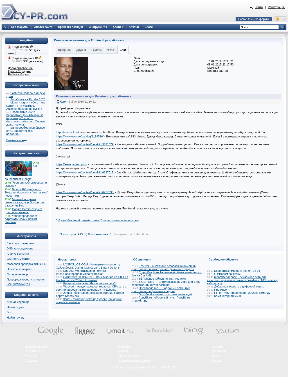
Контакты (31, 355)
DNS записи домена (20, 248)
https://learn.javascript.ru (71, 164)
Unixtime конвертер (19, 269)
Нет (147, 234)
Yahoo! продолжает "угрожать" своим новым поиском (21, 219)
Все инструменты (18, 284)
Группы (97, 50)
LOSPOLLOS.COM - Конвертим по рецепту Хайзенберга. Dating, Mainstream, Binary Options (88, 266)
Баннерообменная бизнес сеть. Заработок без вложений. (25, 131)
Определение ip (17, 274)
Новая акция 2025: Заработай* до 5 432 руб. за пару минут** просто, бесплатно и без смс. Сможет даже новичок (25, 118)
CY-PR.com (154, 367)
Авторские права (129, 355)
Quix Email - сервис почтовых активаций (165, 294)
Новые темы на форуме (254, 19)
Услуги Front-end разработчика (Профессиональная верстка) (98, 220)
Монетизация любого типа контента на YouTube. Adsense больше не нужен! (25, 105)
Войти (259, 7)
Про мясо (220, 289)
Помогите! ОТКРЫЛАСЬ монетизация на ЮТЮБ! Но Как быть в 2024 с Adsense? (92, 279)
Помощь (123, 350)
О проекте (31, 360)
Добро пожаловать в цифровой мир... (239, 286)
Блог (123, 50)
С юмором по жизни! (227, 274)
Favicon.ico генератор (21, 243)
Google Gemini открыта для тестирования (23, 211)
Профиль (64, 50)
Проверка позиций (37, 346)
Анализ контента (18, 253)
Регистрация (276, 7)
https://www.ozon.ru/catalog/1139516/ (80, 136)
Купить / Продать (19, 71)
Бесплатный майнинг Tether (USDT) (237, 270)
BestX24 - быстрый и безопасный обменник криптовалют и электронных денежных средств (163, 268)
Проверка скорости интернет (26, 279)
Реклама (124, 346)
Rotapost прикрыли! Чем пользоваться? (89, 283)
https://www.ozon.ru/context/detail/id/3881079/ (85, 144)
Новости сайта (34, 350)
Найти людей (15, 307)
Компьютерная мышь (228, 296)
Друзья (81, 50)
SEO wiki (217, 346)
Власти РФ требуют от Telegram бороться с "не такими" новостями (26, 192)
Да (138, 234)
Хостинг (217, 360)
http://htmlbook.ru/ (67, 132)
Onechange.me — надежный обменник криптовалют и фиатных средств (160, 290)
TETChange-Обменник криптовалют (162, 278)
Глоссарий (219, 350)
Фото (110, 50)
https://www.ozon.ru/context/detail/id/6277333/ (85, 192)
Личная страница (18, 302)
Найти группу (15, 317)
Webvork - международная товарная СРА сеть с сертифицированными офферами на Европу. (91, 288)
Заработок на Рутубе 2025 (27, 99)
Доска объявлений (20, 68)
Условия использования (134, 360)
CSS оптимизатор (18, 258)
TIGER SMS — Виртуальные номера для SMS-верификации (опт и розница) (166, 283)
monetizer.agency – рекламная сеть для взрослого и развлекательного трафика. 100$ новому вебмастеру (242, 280)
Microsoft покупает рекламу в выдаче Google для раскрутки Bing (25, 202)
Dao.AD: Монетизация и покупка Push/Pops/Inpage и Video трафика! (81, 272)
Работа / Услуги (18, 74)
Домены (217, 355)
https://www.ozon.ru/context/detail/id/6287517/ (85, 172)
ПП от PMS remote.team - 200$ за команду (242, 292)
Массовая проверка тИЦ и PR (26, 264)
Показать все (15, 140)
